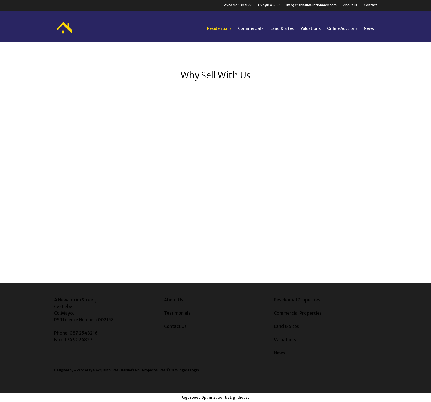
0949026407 (269, 5)
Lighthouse (240, 397)
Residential (217, 28)
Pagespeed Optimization (202, 397)
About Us (173, 300)
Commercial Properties (298, 313)
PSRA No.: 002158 (238, 5)
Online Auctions (342, 28)
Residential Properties (297, 300)
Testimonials (177, 313)
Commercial (249, 28)
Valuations (310, 28)
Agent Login (189, 370)
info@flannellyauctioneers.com (311, 5)
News (369, 28)
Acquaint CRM (107, 370)
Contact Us (175, 326)
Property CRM (153, 370)
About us (350, 5)
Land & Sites (282, 28)
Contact (370, 5)
